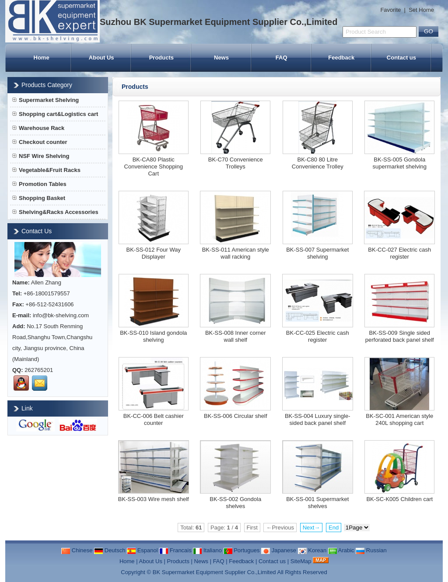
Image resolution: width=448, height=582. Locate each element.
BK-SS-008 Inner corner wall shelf (235, 336)
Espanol (142, 550)
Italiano (207, 550)
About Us (101, 57)
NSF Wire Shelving (40, 156)
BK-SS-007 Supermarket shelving (317, 253)
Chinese (76, 550)
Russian (371, 550)
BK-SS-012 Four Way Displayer (153, 253)
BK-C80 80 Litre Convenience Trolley (317, 163)
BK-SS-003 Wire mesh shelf (153, 499)
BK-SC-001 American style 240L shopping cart (399, 419)
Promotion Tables (39, 184)
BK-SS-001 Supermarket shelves (317, 502)
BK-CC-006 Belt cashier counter (153, 419)
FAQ (281, 57)
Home (41, 57)
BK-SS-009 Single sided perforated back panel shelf (399, 336)
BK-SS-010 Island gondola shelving (153, 336)
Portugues (242, 550)
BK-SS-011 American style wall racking (235, 253)
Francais (175, 550)
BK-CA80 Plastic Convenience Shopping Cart (153, 166)
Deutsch (109, 550)
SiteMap (301, 561)
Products (161, 57)
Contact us (401, 57)
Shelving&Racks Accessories (55, 212)
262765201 (38, 370)
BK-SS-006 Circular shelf (235, 416)
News (221, 57)
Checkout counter (39, 142)
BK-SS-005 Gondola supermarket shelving (399, 163)
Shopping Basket (38, 198)
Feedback (341, 57)
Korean (312, 550)
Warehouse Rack (38, 128)
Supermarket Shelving (45, 100)
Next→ (311, 527)
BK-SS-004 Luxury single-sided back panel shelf (317, 419)
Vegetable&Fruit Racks (46, 170)
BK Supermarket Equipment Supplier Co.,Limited (214, 572)
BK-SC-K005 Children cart (399, 499)
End (334, 527)
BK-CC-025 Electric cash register (317, 336)
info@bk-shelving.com (61, 315)
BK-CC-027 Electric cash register (399, 253)
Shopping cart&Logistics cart (55, 114)
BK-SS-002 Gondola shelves (235, 502)
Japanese (278, 550)
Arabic (341, 550)
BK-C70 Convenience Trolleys (235, 163)
